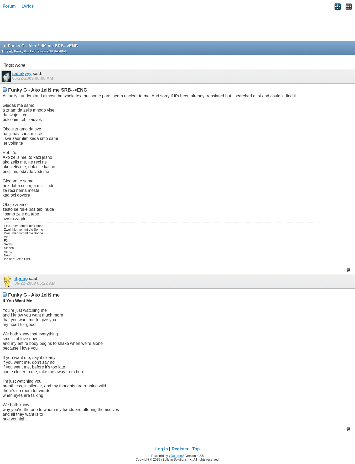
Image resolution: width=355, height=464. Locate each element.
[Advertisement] (42, 26)
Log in (161, 449)
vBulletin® (177, 456)
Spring (21, 278)
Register (180, 449)
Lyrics (28, 6)
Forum (9, 6)
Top (196, 449)
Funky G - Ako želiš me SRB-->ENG (40, 51)
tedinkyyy (22, 73)
